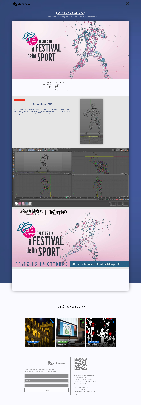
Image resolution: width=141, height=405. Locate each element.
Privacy (76, 394)
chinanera (77, 372)
